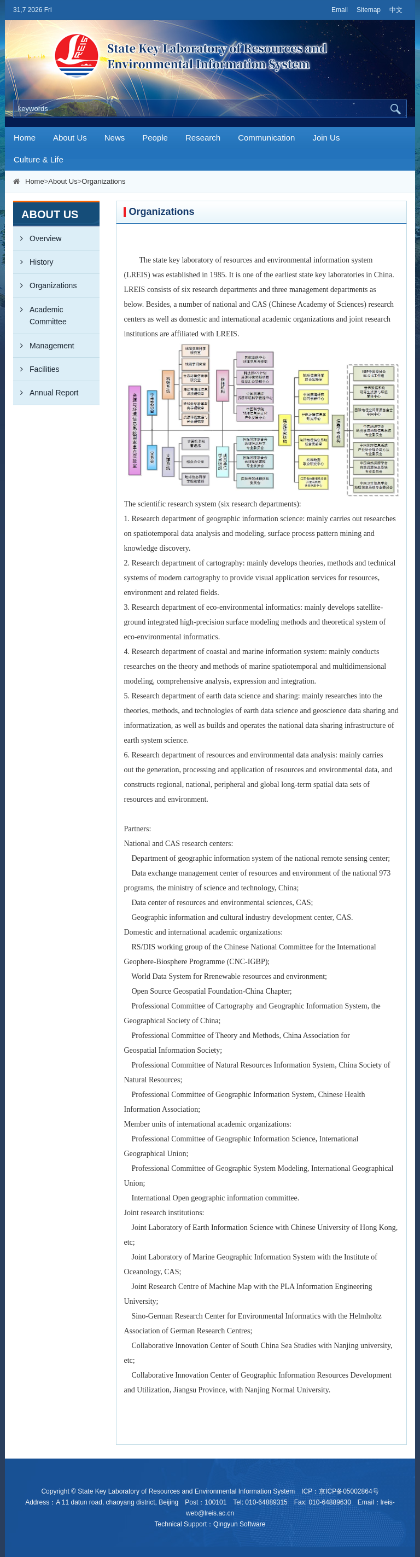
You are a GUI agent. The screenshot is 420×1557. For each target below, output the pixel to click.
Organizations (103, 181)
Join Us (326, 137)
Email (339, 10)
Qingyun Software (239, 1524)
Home (25, 137)
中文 (395, 10)
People (155, 137)
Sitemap (369, 10)
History (33, 261)
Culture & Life (38, 159)
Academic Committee (40, 312)
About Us (70, 137)
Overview (37, 238)
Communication (266, 137)
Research (202, 137)
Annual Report (46, 392)
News (114, 137)
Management (43, 345)
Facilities (36, 369)
